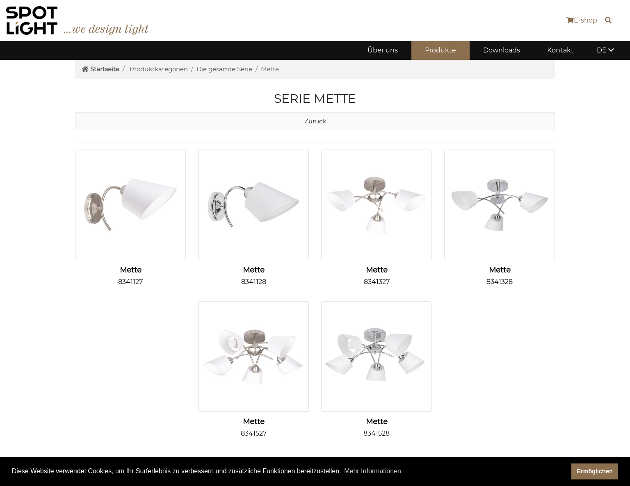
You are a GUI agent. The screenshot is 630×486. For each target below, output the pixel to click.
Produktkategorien (159, 69)
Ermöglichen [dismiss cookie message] (595, 471)
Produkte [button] (440, 50)
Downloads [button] (501, 50)
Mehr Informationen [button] (372, 471)
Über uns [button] (383, 50)
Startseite (100, 69)
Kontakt (560, 50)
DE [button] (605, 50)
